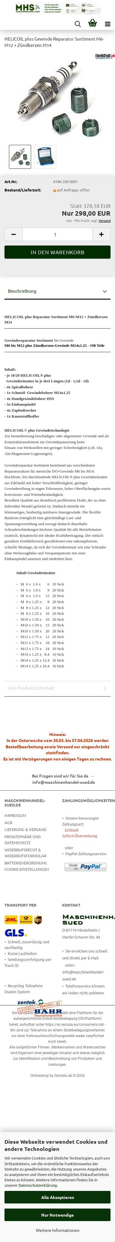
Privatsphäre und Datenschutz (22, 839)
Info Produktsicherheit (31, 688)
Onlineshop (39, 1076)
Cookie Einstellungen (26, 869)
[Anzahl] (57, 234)
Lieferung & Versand (25, 829)
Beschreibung (22, 291)
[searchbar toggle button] (77, 24)
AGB (8, 822)
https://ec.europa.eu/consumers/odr (74, 1024)
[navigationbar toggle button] (107, 24)
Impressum (15, 815)
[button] (13, 234)
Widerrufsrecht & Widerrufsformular (25, 852)
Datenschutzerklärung (38, 1185)
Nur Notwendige (57, 1215)
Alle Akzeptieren (57, 1197)
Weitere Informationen (57, 1230)
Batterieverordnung (25, 862)
